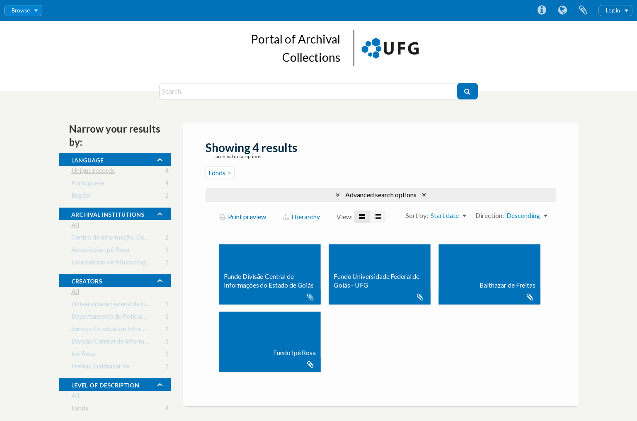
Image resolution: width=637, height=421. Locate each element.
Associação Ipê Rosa (100, 251)
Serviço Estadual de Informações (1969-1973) (136, 330)
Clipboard (583, 10)
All (75, 226)
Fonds (79, 409)
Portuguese (87, 184)
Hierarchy (301, 216)
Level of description (105, 384)
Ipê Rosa (83, 355)
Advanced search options (381, 194)
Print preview (243, 216)
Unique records (93, 172)
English (81, 197)
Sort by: (417, 215)
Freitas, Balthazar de (100, 367)
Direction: (489, 215)
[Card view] (362, 216)
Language (562, 10)
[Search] (309, 91)
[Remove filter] (229, 172)
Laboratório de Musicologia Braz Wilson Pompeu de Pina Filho (160, 263)
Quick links (541, 10)
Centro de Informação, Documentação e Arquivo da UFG (151, 238)
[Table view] (378, 216)
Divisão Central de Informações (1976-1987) (134, 342)
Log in (613, 10)
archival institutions (107, 213)
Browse (21, 10)
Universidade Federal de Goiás (114, 305)
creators (86, 280)
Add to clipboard (310, 297)
